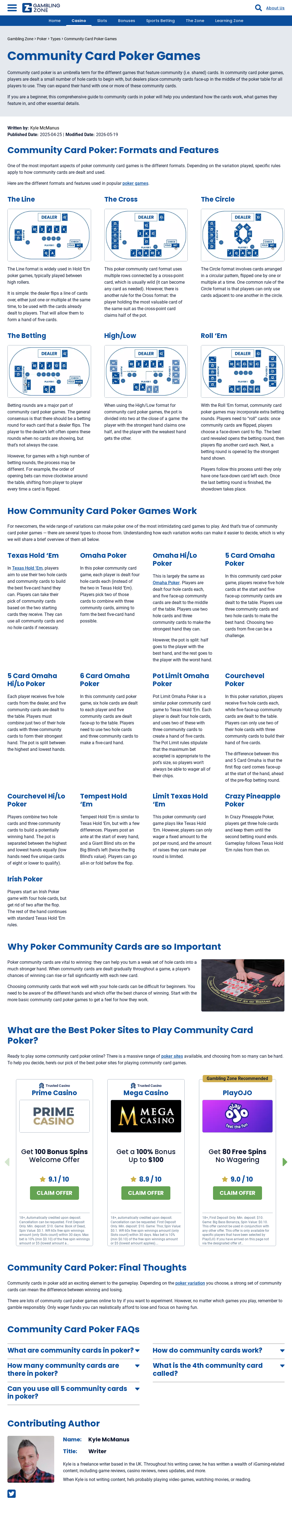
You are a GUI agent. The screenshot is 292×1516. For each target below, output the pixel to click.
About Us (275, 8)
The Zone (195, 20)
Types (55, 39)
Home (55, 20)
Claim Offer (54, 1193)
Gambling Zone (20, 39)
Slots (102, 20)
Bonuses (126, 20)
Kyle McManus (44, 128)
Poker (42, 39)
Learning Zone (229, 20)
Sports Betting (160, 20)
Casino (79, 20)
